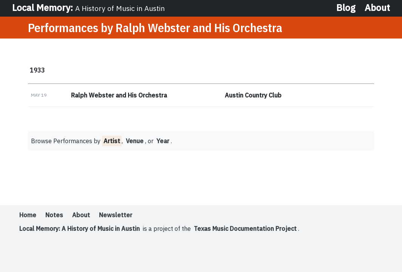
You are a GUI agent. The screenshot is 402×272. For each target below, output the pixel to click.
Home (27, 215)
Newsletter (115, 215)
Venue (135, 141)
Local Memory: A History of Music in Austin (79, 228)
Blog (346, 7)
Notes (54, 215)
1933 (37, 69)
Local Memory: (88, 8)
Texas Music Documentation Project (245, 228)
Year (162, 141)
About (377, 7)
